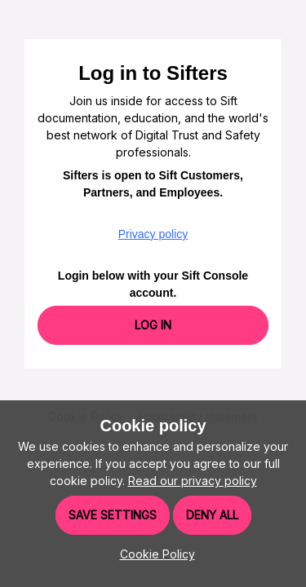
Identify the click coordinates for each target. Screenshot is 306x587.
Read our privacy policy (192, 481)
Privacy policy (153, 234)
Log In (153, 325)
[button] (153, 554)
